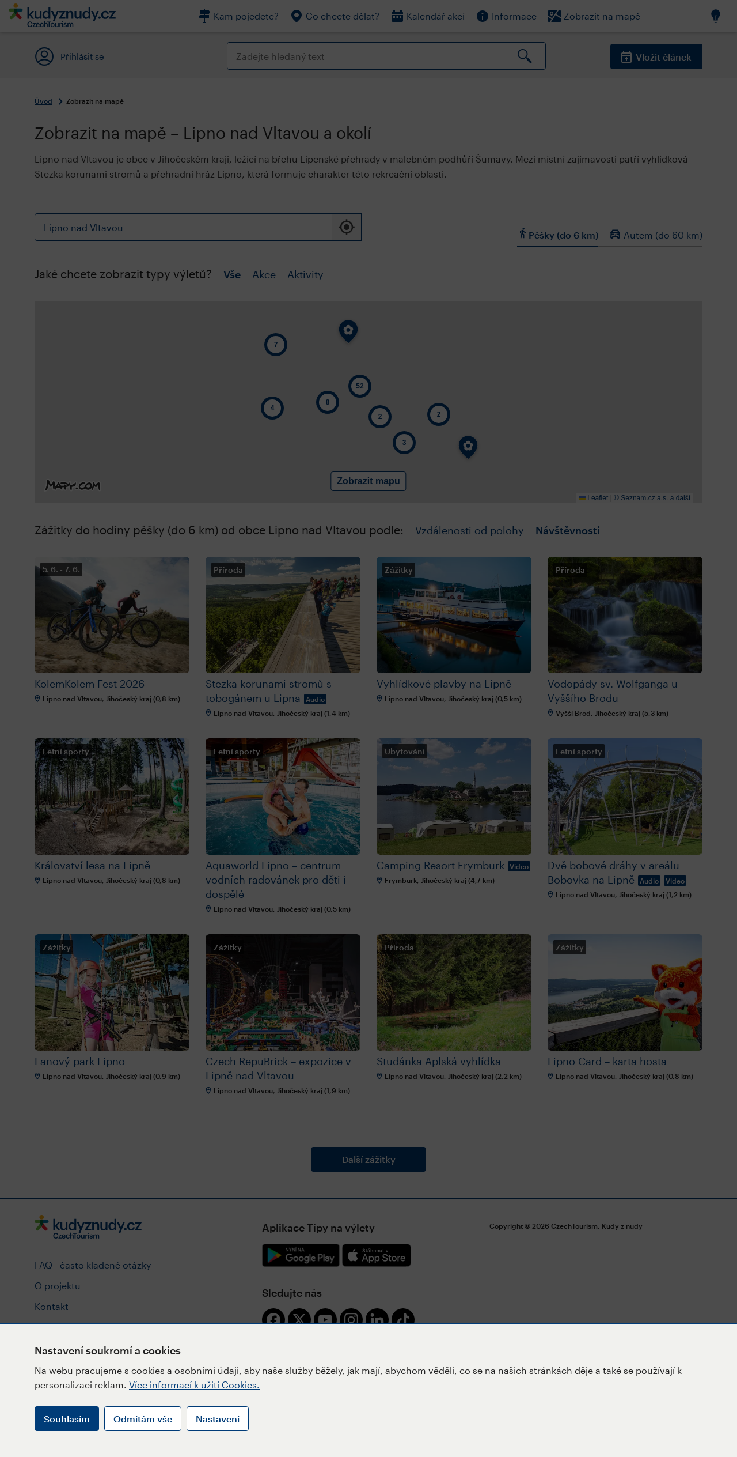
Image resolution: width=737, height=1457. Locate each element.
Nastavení (218, 1418)
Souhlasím (67, 1418)
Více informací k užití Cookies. (194, 1384)
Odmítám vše (142, 1418)
